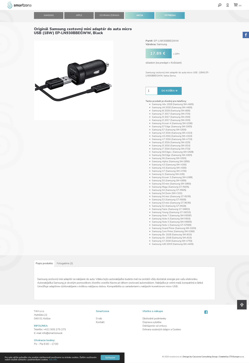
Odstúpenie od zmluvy (154, 326)
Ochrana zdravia (109, 16)
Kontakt (100, 322)
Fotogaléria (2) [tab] (65, 263)
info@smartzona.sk (52, 333)
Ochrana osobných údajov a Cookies (162, 329)
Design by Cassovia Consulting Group (200, 357)
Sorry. (246, 35)
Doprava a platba (151, 322)
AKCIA (139, 16)
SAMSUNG (48, 16)
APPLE (79, 16)
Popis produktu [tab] (44, 263)
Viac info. (83, 359)
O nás (99, 319)
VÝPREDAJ (170, 16)
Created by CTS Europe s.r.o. (231, 357)
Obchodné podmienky (154, 319)
